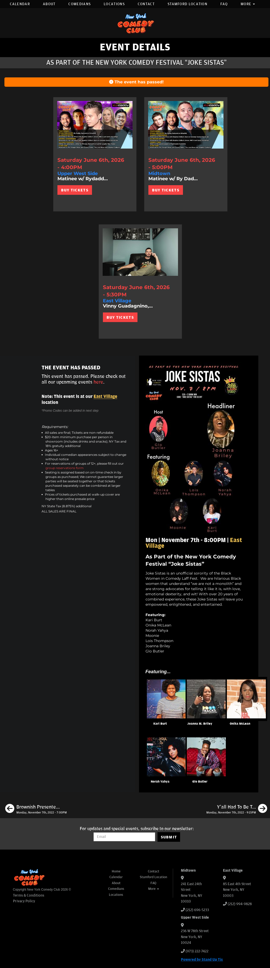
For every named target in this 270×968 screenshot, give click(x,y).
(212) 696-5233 (197, 910)
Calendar (20, 4)
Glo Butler (199, 782)
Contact (146, 4)
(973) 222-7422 (197, 951)
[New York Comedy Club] (135, 23)
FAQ (224, 4)
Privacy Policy (24, 901)
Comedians (79, 4)
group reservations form (64, 468)
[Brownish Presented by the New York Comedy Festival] (36, 809)
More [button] (248, 4)
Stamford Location (187, 4)
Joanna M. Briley (199, 724)
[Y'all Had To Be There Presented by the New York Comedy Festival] (236, 809)
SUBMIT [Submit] (169, 837)
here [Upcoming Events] (98, 382)
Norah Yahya (160, 782)
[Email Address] (124, 836)
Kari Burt (160, 724)
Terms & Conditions (28, 895)
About (49, 4)
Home (116, 871)
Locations (114, 4)
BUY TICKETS (74, 190)
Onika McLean (240, 724)
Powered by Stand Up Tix (202, 959)
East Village (105, 396)
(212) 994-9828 (240, 904)
